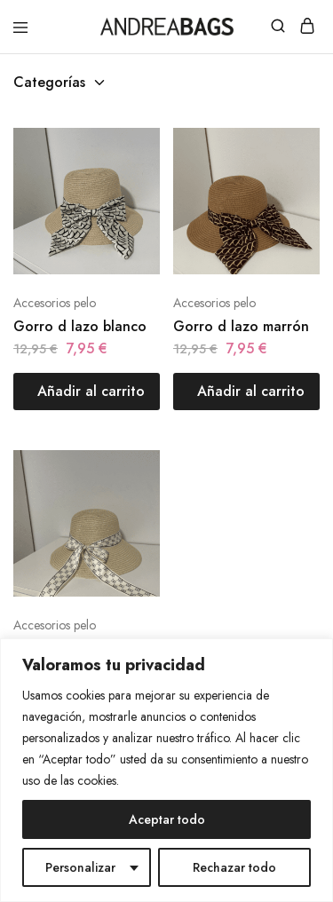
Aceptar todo (167, 819)
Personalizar (80, 867)
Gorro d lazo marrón (241, 326)
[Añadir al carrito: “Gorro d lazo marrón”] (246, 391)
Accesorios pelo (54, 303)
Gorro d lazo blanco (80, 326)
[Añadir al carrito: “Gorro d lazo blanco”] (86, 391)
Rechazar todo (234, 867)
